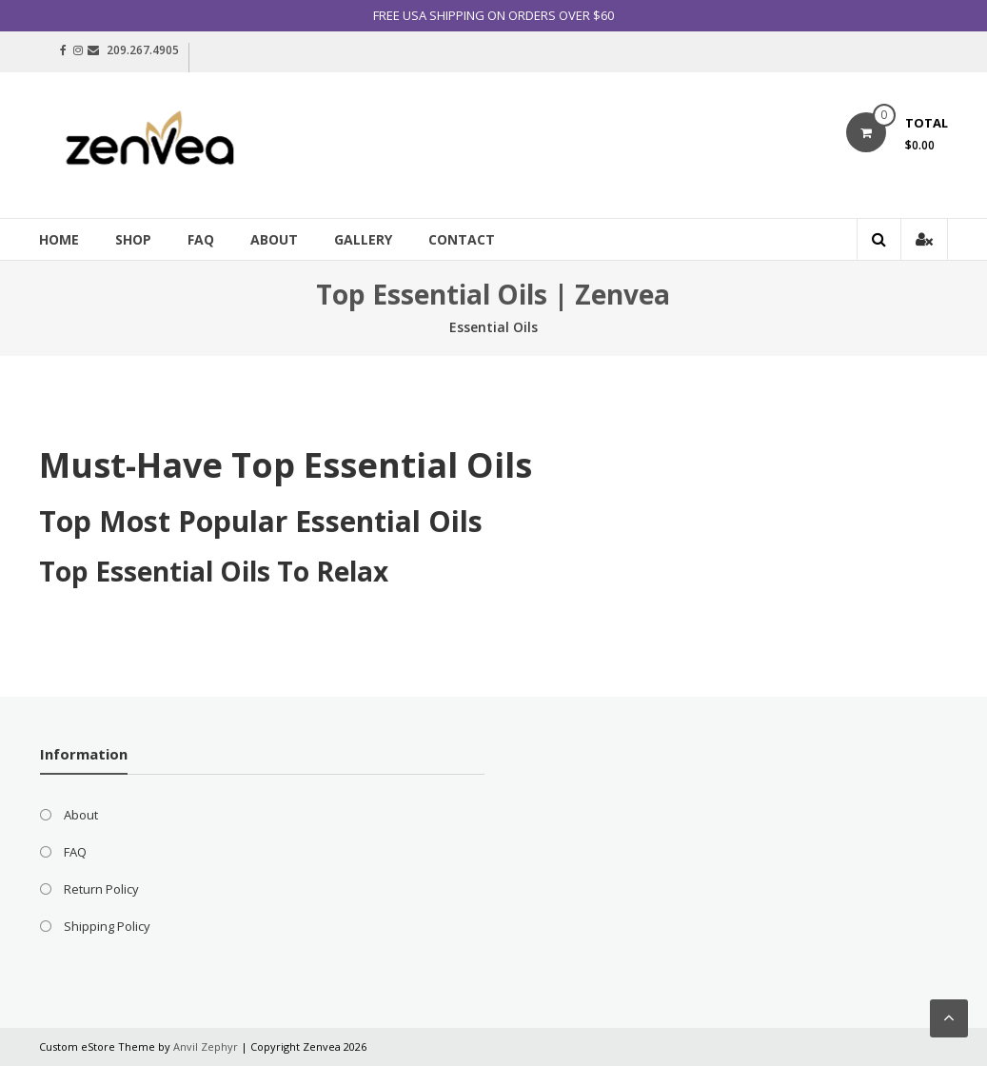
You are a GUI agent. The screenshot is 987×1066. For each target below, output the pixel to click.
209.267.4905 (143, 50)
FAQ (201, 239)
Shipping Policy (107, 926)
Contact (461, 239)
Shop (133, 239)
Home (59, 239)
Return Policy (101, 889)
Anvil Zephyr (205, 1046)
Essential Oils (493, 327)
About (274, 239)
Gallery (363, 239)
